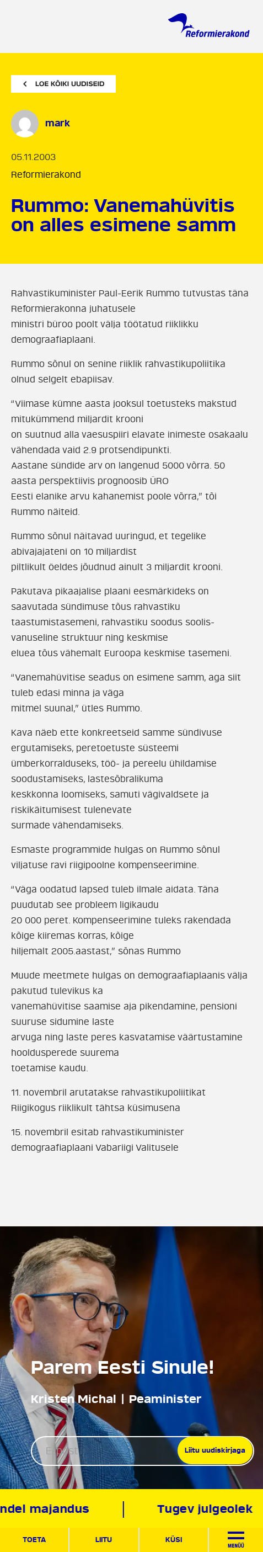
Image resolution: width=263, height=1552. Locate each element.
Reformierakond (46, 174)
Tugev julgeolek (206, 1509)
